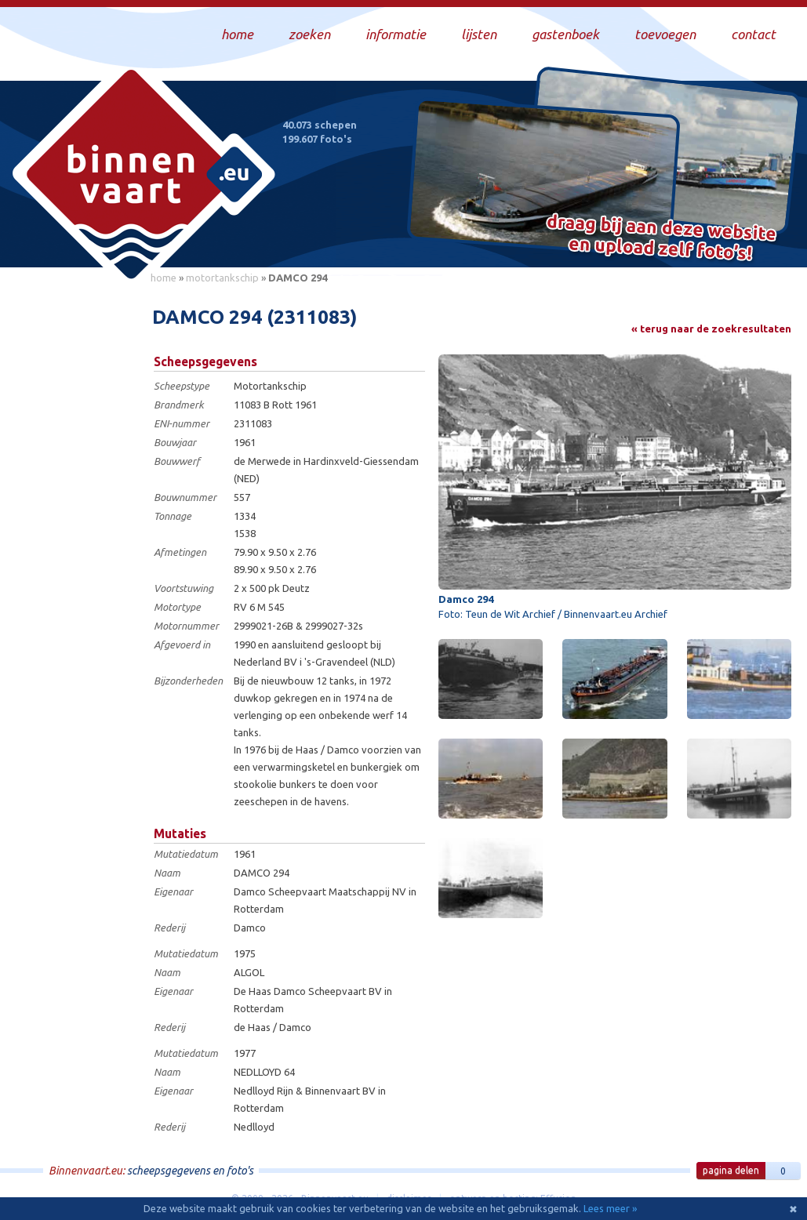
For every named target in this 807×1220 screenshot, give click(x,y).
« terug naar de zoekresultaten (711, 328)
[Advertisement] (70, 526)
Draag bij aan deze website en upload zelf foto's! (661, 239)
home (163, 277)
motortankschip (222, 277)
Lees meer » (610, 1208)
